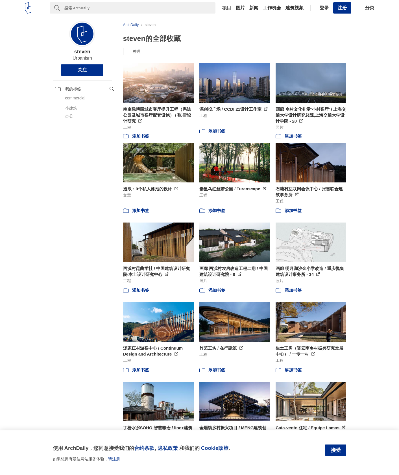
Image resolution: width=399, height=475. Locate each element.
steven (82, 52)
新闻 (253, 8)
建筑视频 (294, 8)
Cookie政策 (214, 448)
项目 (226, 8)
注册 (342, 7)
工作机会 (272, 8)
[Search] (139, 8)
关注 (82, 69)
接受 (336, 450)
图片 (240, 8)
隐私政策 (168, 448)
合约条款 (144, 448)
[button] (133, 52)
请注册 (114, 459)
